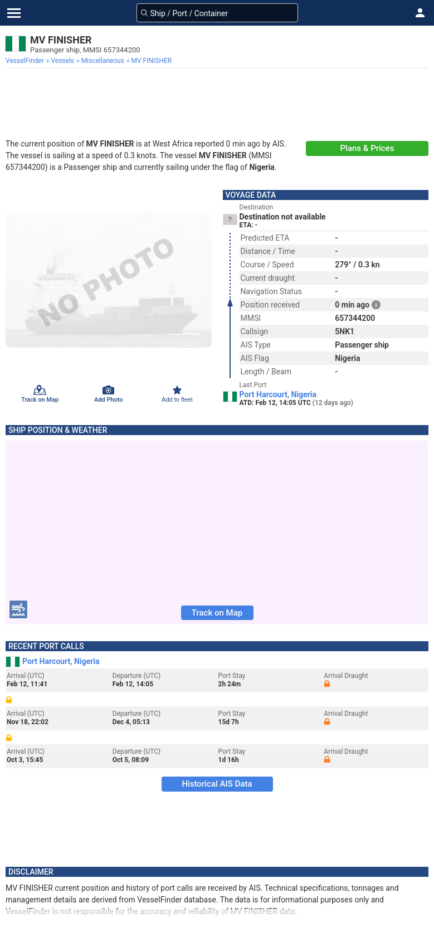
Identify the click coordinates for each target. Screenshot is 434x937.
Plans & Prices (367, 148)
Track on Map (217, 613)
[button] (420, 13)
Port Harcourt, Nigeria (278, 394)
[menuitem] (26, 61)
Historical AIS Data (217, 784)
